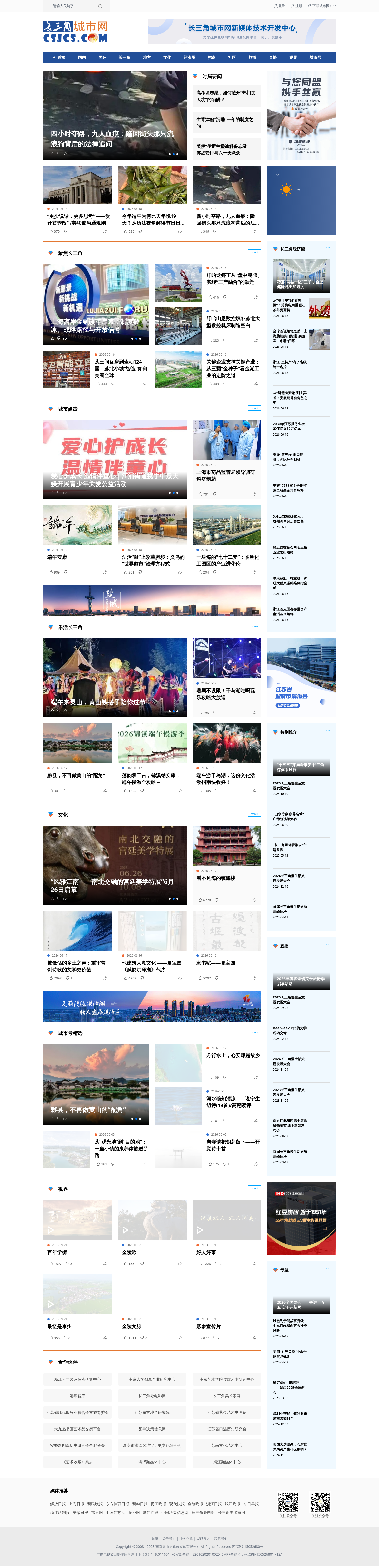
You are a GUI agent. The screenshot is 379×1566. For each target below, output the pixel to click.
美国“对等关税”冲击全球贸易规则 (290, 1354)
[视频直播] (327, 944)
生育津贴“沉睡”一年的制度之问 (224, 122)
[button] (170, 154)
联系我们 (221, 1538)
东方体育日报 (117, 1503)
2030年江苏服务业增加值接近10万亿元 (289, 426)
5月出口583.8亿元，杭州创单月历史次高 (288, 519)
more (327, 247)
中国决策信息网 (175, 1512)
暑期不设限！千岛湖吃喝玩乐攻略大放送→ (225, 694)
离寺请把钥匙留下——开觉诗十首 (233, 1145)
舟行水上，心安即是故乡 (233, 1055)
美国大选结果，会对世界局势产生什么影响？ (290, 1446)
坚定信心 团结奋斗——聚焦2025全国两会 (289, 1387)
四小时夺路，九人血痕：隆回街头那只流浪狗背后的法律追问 (225, 219)
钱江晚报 (232, 1503)
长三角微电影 (203, 1512)
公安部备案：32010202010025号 (198, 1554)
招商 (212, 57)
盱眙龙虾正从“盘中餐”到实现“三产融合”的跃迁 (233, 278)
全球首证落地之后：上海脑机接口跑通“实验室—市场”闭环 (290, 336)
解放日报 (58, 1503)
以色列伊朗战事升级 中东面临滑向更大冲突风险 (290, 1325)
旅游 (252, 57)
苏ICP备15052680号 (247, 1546)
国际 (102, 57)
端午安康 (57, 557)
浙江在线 (150, 1512)
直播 (273, 57)
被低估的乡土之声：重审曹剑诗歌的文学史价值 (76, 966)
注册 (296, 5)
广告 (255, 612)
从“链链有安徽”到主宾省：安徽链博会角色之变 (290, 398)
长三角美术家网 (231, 1512)
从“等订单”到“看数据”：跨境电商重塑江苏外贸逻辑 (289, 305)
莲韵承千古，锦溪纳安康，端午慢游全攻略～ (151, 778)
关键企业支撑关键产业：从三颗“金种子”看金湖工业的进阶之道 (233, 368)
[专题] (327, 1268)
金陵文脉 (131, 1326)
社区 (232, 57)
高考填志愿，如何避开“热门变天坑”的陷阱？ (225, 96)
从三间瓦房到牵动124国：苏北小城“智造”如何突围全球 (121, 368)
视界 (293, 57)
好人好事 (206, 1252)
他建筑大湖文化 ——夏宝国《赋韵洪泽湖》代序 (152, 966)
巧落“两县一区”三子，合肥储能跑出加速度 (300, 284)
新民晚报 (95, 1503)
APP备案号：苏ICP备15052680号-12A (253, 1554)
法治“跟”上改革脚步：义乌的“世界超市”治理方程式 (153, 560)
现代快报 (177, 1503)
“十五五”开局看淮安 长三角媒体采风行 (300, 767)
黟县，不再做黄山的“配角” (76, 775)
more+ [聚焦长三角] (254, 252)
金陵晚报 (195, 1503)
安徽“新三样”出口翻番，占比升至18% (288, 457)
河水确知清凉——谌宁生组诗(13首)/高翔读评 (233, 1102)
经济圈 (189, 57)
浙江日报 (214, 1503)
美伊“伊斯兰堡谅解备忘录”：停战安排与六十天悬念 (224, 149)
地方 (147, 57)
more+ (254, 408)
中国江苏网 (115, 1512)
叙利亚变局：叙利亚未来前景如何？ (290, 1416)
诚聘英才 (203, 1538)
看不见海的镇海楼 (215, 878)
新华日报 (140, 1503)
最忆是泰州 (59, 1326)
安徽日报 (80, 1512)
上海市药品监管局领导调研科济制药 (225, 475)
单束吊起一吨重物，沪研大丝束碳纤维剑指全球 (290, 583)
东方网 (97, 1512)
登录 (279, 5)
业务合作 (186, 1538)
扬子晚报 (158, 1503)
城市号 (315, 57)
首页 (62, 57)
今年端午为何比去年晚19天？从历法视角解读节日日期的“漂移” (151, 219)
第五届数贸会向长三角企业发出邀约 (290, 549)
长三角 (124, 57)
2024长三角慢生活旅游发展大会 (289, 878)
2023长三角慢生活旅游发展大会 (289, 1092)
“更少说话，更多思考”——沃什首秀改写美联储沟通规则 (78, 219)
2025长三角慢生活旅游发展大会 (289, 785)
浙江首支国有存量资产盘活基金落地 (290, 611)
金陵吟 (129, 1252)
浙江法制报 (60, 1512)
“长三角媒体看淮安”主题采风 (290, 847)
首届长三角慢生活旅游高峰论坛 (290, 909)
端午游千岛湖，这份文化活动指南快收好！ (225, 778)
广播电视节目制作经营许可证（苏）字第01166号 (134, 1554)
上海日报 (76, 1503)
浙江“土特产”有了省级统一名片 (290, 364)
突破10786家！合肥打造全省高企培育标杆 (290, 488)
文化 (167, 57)
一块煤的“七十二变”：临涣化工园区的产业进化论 (227, 560)
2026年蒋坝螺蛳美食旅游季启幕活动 (301, 981)
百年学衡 (57, 1252)
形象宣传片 (208, 1326)
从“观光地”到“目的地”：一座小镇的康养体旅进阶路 (121, 1149)
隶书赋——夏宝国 (215, 963)
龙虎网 (134, 1512)
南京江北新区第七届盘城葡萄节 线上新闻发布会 (290, 1125)
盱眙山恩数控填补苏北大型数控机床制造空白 (233, 322)
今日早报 (251, 1503)
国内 (82, 57)
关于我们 (169, 1538)
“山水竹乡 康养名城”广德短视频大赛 (288, 816)
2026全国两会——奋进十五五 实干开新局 (301, 1305)
